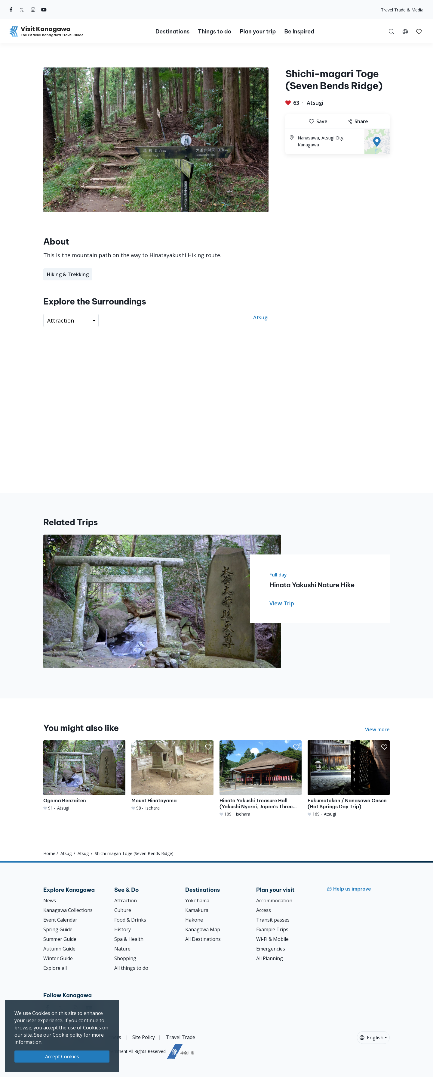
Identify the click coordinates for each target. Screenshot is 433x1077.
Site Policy (143, 1037)
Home (49, 853)
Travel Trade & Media (402, 10)
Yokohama (197, 900)
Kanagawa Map (202, 929)
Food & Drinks (130, 919)
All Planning (269, 958)
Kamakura (196, 910)
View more (377, 729)
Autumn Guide (59, 948)
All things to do (131, 968)
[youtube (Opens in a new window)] (44, 9)
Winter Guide (58, 958)
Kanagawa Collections (68, 910)
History (122, 929)
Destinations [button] (172, 31)
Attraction (125, 900)
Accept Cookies (62, 1056)
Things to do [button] (214, 31)
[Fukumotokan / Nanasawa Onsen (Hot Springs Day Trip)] (349, 778)
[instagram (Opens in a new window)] (33, 9)
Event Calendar (60, 919)
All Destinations (203, 939)
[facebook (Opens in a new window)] (11, 9)
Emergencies (270, 948)
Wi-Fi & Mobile (272, 939)
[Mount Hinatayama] (172, 775)
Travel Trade (180, 1037)
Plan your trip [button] (258, 31)
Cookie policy (67, 1035)
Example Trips (272, 929)
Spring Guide (57, 929)
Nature (122, 948)
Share (358, 121)
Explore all (55, 968)
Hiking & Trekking (68, 274)
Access (263, 910)
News (49, 900)
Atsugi (315, 102)
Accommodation (274, 900)
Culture (122, 910)
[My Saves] (419, 31)
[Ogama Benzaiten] (84, 775)
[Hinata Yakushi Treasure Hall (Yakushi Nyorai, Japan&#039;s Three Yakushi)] (261, 778)
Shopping (125, 958)
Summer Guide (59, 939)
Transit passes (273, 919)
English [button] (371, 1037)
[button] (405, 31)
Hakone (194, 919)
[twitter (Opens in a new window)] (21, 9)
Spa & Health (128, 939)
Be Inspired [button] (299, 31)
